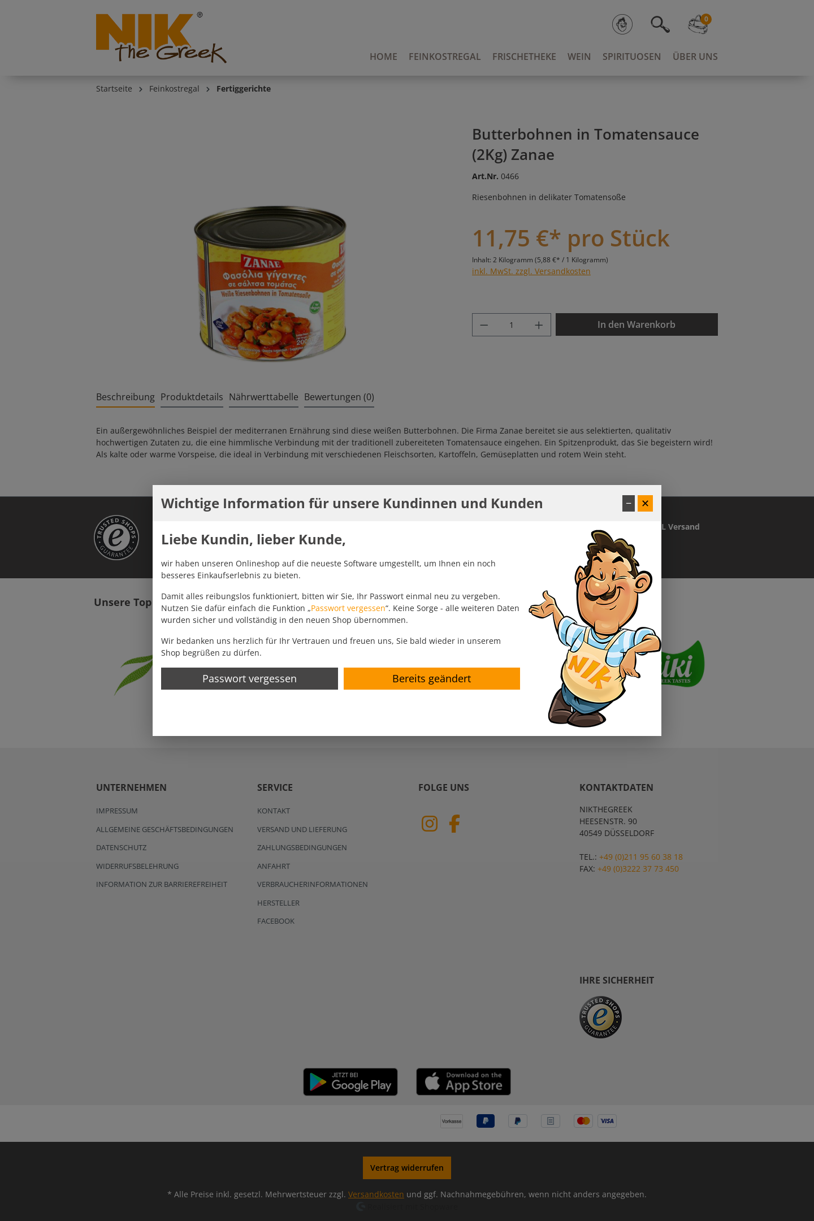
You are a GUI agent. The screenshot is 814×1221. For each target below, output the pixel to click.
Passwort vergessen (348, 608)
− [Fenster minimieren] (628, 503)
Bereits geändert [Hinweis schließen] (431, 678)
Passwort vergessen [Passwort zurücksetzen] (249, 678)
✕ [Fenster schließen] (645, 503)
